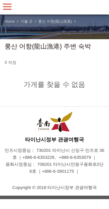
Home (10, 21)
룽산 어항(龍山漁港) (55, 21)
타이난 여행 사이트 (55, 7)
